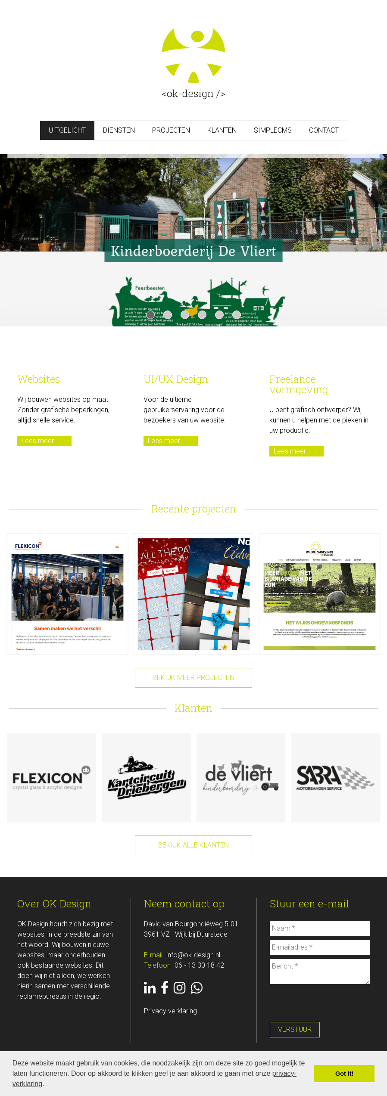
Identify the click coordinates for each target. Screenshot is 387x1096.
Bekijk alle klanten (193, 845)
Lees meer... (40, 441)
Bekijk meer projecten (193, 678)
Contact (324, 130)
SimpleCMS (273, 130)
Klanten (222, 130)
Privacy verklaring (170, 1011)
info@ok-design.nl (193, 955)
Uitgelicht (67, 130)
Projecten (171, 130)
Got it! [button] (344, 1073)
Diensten (119, 130)
